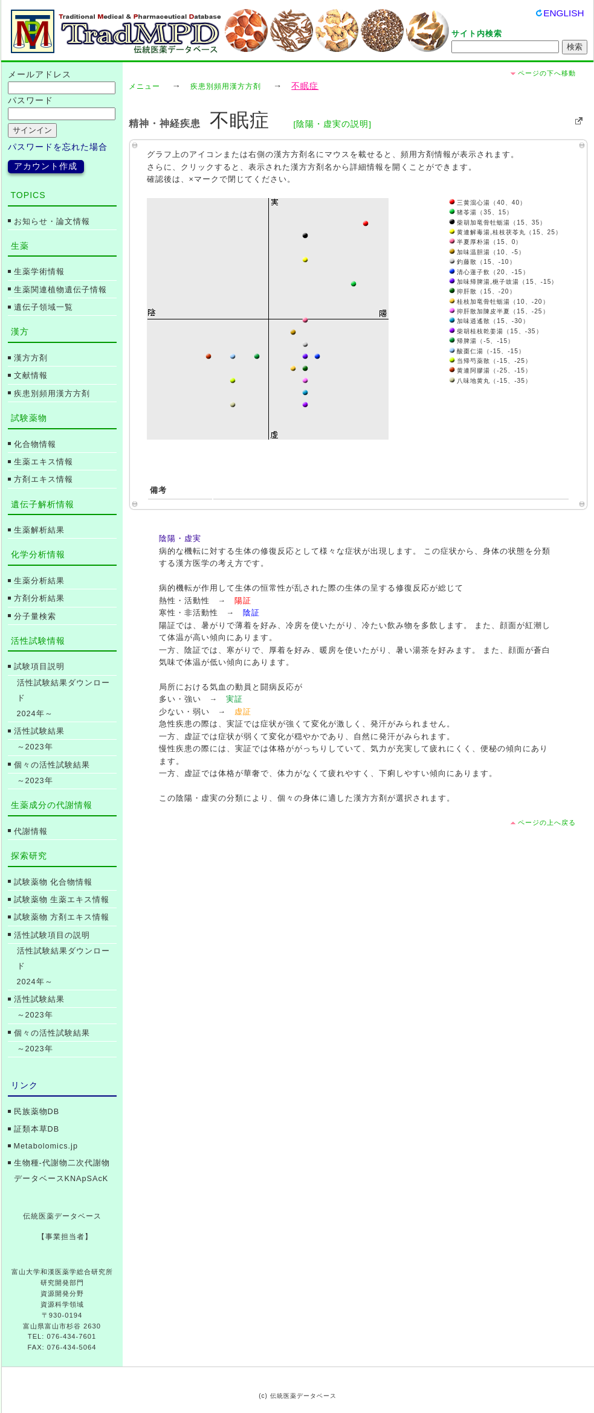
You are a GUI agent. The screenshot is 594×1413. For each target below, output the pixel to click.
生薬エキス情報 (43, 462)
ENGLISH (563, 13)
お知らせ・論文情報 (52, 221)
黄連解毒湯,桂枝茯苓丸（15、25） (505, 232)
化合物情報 (35, 444)
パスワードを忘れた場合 (58, 147)
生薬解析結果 (39, 530)
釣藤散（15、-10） (482, 261)
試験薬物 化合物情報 (53, 882)
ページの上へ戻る (547, 822)
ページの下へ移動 (547, 73)
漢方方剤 (31, 358)
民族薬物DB (37, 1111)
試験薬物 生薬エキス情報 (62, 900)
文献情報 (31, 375)
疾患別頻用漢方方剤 (225, 86)
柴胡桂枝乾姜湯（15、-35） (496, 331)
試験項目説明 (39, 666)
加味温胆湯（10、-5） (487, 252)
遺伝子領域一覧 (43, 307)
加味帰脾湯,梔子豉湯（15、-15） (503, 281)
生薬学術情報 (39, 272)
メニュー (144, 86)
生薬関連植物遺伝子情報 (60, 290)
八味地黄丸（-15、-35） (490, 380)
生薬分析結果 (39, 581)
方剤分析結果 (39, 598)
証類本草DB (37, 1129)
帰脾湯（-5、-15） (482, 341)
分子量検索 (35, 616)
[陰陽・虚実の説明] (332, 124)
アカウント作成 (45, 166)
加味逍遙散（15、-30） (489, 321)
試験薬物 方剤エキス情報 (62, 917)
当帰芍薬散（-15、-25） (490, 360)
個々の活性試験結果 (52, 765)
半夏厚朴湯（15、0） (486, 242)
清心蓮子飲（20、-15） (489, 272)
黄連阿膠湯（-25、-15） (490, 370)
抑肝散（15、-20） (482, 291)
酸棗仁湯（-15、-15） (487, 351)
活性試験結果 (39, 731)
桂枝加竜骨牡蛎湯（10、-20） (499, 301)
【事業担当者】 (64, 1236)
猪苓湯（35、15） (481, 212)
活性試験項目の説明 (52, 935)
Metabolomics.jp (46, 1146)
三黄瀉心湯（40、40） (488, 202)
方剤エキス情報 (43, 479)
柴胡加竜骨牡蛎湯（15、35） (498, 222)
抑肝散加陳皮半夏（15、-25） (499, 311)
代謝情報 (31, 831)
